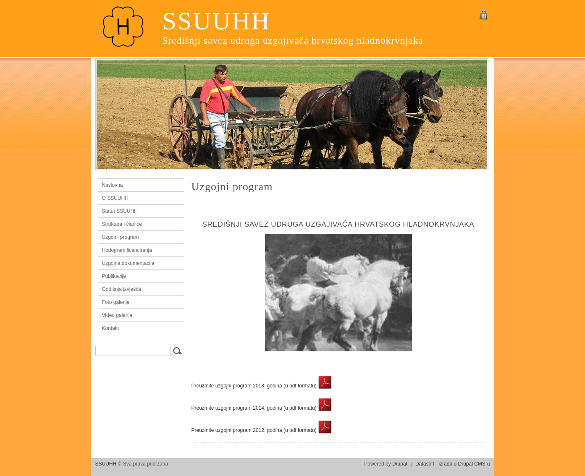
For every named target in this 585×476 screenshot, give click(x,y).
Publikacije (114, 276)
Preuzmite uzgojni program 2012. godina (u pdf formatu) (262, 430)
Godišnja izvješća (121, 289)
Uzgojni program (120, 237)
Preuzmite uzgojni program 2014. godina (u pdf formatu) (262, 408)
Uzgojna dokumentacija (128, 263)
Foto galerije (116, 302)
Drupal (399, 464)
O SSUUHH (115, 198)
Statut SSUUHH (120, 211)
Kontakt (110, 328)
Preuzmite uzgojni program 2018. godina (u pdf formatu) (262, 386)
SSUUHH (217, 21)
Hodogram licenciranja (127, 250)
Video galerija (117, 315)
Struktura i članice (122, 224)
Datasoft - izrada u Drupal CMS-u (452, 464)
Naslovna (139, 185)
